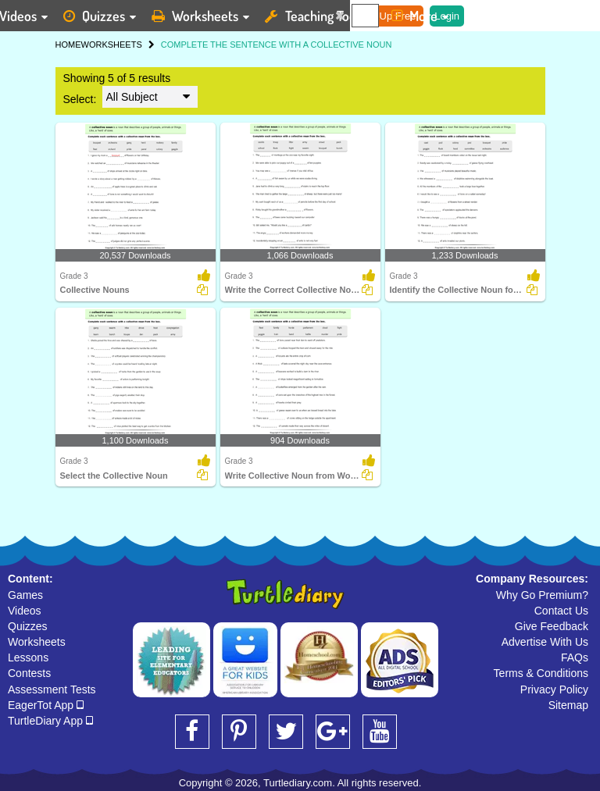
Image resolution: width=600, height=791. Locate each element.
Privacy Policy (554, 689)
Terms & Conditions (541, 673)
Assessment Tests (52, 689)
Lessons (28, 657)
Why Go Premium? (542, 595)
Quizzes (28, 626)
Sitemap (568, 705)
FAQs (574, 657)
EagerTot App (46, 705)
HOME (68, 44)
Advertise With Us (545, 642)
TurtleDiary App (50, 720)
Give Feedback (551, 626)
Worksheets (37, 642)
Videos (24, 610)
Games (25, 595)
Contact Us (561, 610)
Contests (29, 673)
